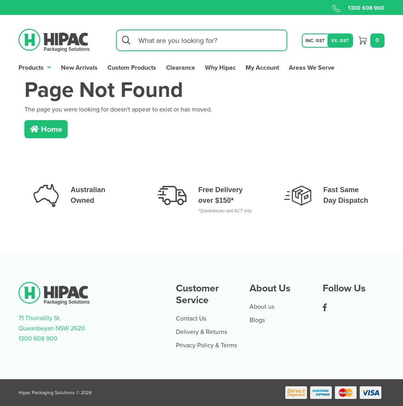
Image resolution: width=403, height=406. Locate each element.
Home (46, 129)
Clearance (180, 67)
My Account (262, 67)
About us (262, 306)
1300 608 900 (358, 8)
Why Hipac (220, 67)
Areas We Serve (312, 67)
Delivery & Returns (201, 331)
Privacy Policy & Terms (206, 345)
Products (34, 66)
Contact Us (191, 318)
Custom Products (131, 67)
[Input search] (201, 40)
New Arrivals (79, 67)
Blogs (257, 319)
